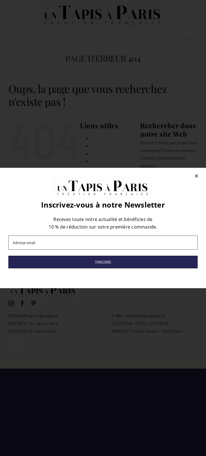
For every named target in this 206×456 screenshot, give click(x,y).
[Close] (196, 175)
